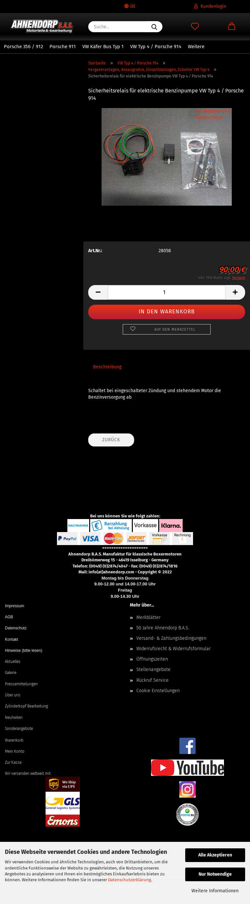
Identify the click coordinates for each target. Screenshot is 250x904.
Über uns (13, 695)
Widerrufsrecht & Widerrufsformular (173, 648)
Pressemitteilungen (21, 684)
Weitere (196, 46)
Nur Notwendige (215, 874)
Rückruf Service (152, 680)
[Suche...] (154, 26)
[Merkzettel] (194, 26)
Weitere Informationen (215, 891)
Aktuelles (13, 661)
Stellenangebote (153, 669)
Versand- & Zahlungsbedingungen (171, 638)
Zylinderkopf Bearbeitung (26, 706)
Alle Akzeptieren (215, 855)
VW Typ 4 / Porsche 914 (155, 46)
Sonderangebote (19, 728)
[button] (231, 26)
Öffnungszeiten (152, 659)
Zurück (111, 440)
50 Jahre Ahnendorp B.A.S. (162, 628)
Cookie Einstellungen (158, 690)
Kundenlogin (210, 6)
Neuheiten (13, 717)
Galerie (10, 672)
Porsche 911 (62, 46)
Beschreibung (107, 367)
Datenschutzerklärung (129, 879)
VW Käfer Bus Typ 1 (103, 46)
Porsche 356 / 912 (23, 46)
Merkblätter (148, 617)
